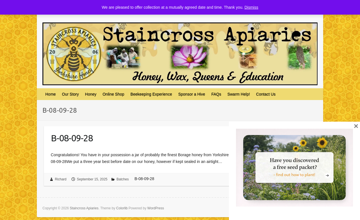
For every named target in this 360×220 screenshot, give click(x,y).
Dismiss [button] (251, 7)
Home (50, 94)
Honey (90, 94)
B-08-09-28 (72, 138)
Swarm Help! (238, 94)
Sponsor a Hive (191, 94)
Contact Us (266, 94)
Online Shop (113, 94)
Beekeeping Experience (151, 94)
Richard (60, 179)
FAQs (216, 94)
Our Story (70, 94)
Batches (122, 179)
